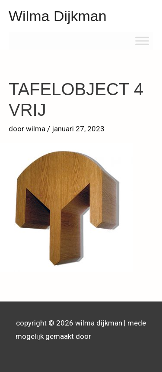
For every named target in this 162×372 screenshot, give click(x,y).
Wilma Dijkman (58, 16)
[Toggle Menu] (142, 41)
